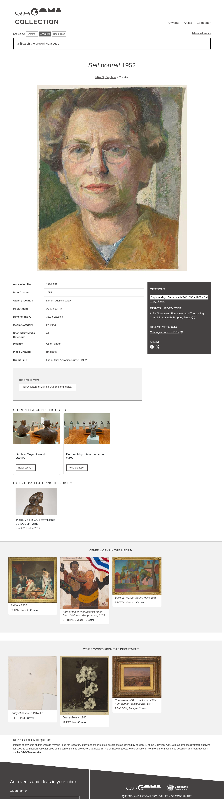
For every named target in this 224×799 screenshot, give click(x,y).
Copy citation (157, 301)
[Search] (112, 44)
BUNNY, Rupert (19, 610)
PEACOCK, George (126, 708)
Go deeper (203, 22)
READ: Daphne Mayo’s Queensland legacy (46, 386)
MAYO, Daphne (105, 77)
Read (24, 467)
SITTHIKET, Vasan (73, 620)
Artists (188, 22)
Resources (59, 34)
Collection (37, 21)
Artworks (173, 22)
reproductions (138, 748)
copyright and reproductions (192, 748)
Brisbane (51, 351)
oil (47, 333)
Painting (51, 324)
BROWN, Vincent (124, 602)
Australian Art (54, 308)
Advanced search (201, 33)
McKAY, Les (69, 722)
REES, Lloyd (18, 718)
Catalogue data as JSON (164, 332)
